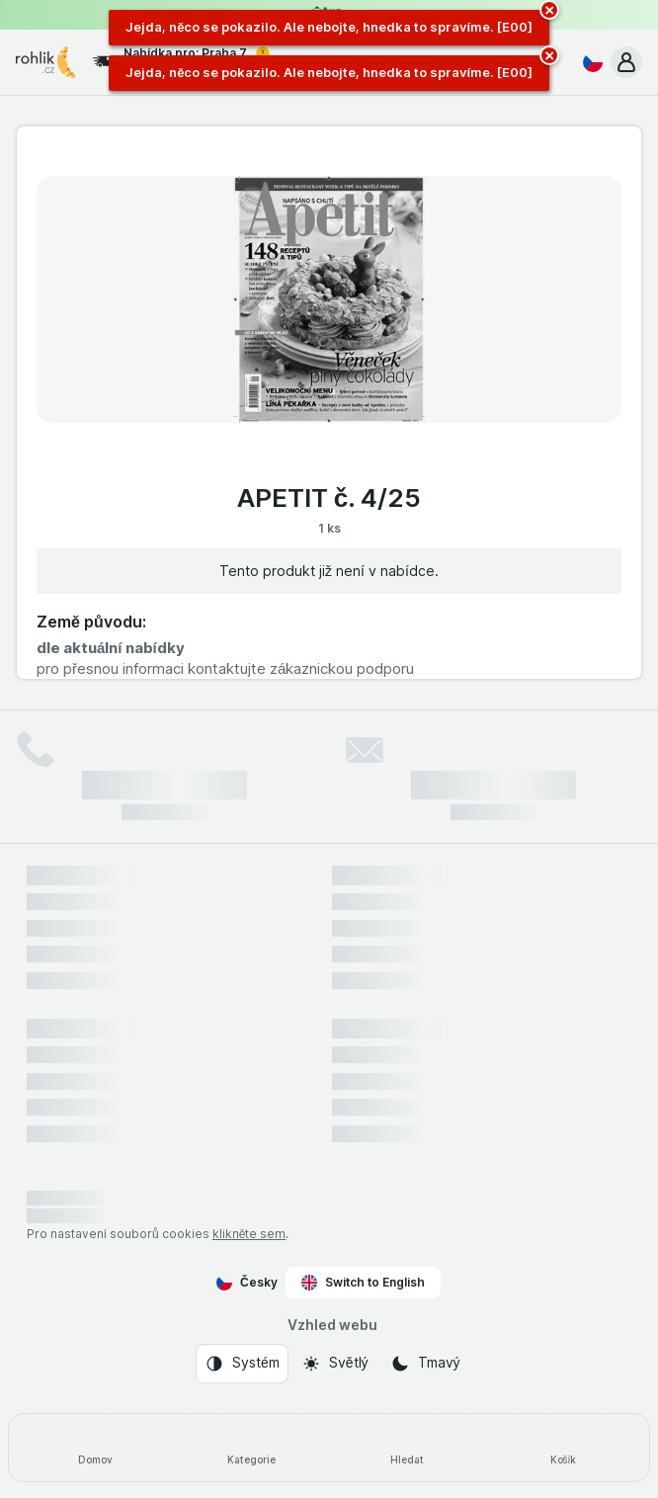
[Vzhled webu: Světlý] (334, 1363)
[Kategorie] (251, 1447)
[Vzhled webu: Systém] (242, 1363)
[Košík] (563, 1447)
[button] (626, 62)
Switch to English (363, 1282)
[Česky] (589, 62)
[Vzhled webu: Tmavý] (425, 1363)
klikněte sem (249, 1233)
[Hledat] (407, 1447)
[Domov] (95, 1447)
